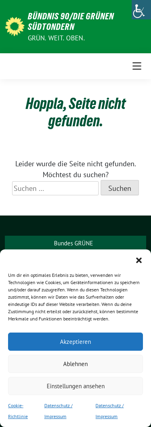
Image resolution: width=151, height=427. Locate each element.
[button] (139, 259)
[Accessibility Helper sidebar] (141, 9)
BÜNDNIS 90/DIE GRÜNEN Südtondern (71, 21)
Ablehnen (75, 364)
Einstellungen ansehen (76, 386)
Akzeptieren (75, 341)
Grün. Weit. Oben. (56, 37)
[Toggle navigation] (137, 66)
